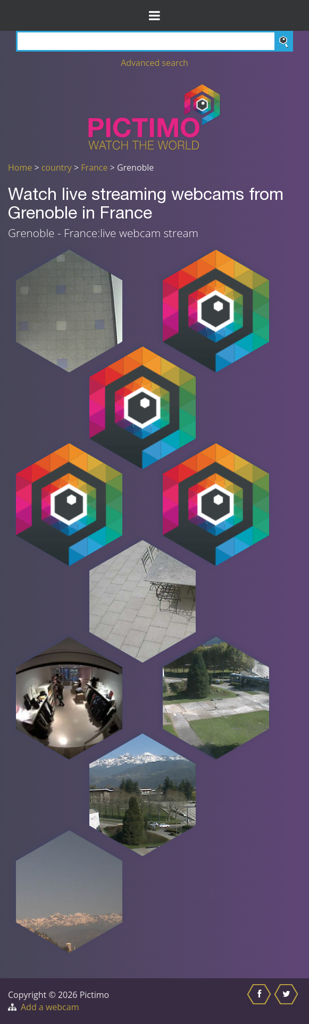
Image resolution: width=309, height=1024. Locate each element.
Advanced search (154, 63)
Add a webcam (50, 1007)
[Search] (154, 41)
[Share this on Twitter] (287, 1001)
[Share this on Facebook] (260, 1001)
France (94, 167)
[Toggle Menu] (154, 15)
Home (20, 167)
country (56, 167)
